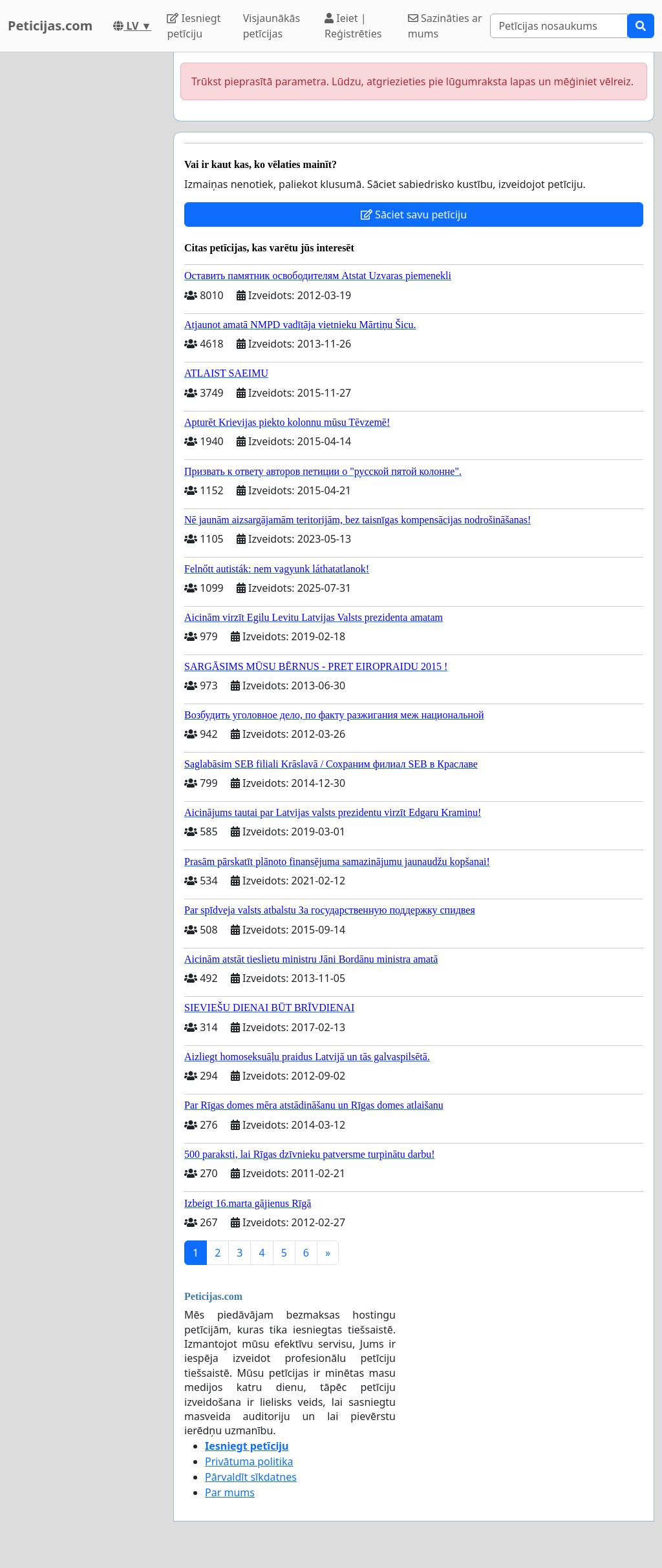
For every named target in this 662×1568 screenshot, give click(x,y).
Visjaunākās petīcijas (271, 26)
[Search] (559, 26)
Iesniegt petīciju (193, 26)
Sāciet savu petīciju (414, 214)
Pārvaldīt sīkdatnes (251, 1477)
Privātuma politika (249, 1461)
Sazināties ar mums (445, 26)
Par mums (230, 1492)
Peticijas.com (50, 25)
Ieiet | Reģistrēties (353, 26)
